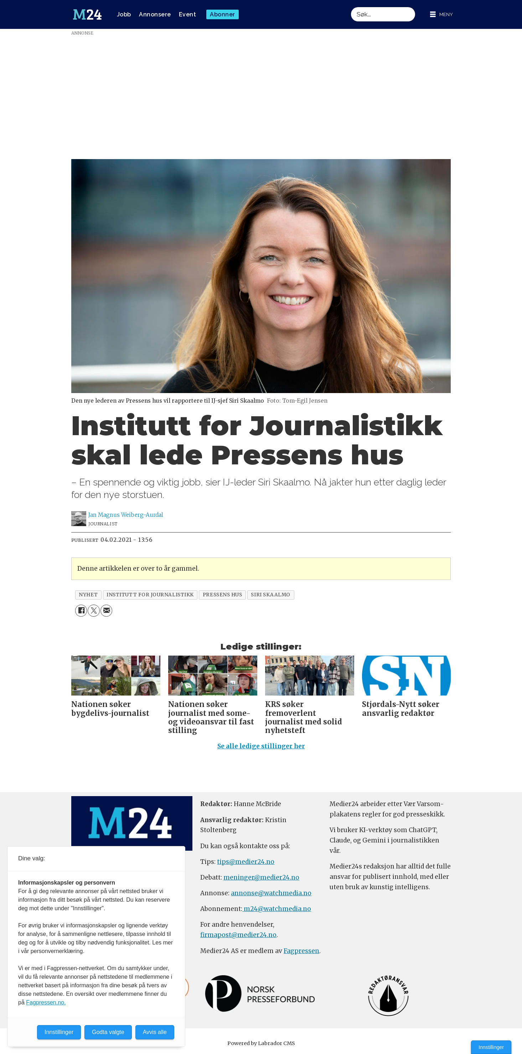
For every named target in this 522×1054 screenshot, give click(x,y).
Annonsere (155, 14)
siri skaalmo (270, 595)
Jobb (124, 14)
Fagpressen (301, 951)
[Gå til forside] (87, 14)
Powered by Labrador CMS (261, 1043)
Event (187, 14)
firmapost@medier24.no (238, 935)
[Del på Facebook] (81, 610)
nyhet (88, 595)
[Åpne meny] (441, 14)
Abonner (222, 14)
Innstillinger (491, 1047)
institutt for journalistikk (150, 595)
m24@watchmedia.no (276, 909)
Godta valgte (108, 1032)
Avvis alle (155, 1032)
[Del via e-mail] (106, 610)
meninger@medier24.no (261, 877)
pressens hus (222, 595)
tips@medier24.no (245, 862)
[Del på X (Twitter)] (93, 610)
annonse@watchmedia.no (271, 893)
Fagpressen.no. (46, 1002)
